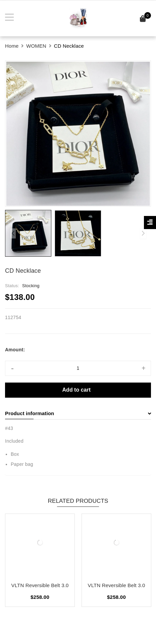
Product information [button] (78, 413)
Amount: (15, 349)
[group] (78, 133)
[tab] (78, 413)
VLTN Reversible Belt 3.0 (40, 585)
